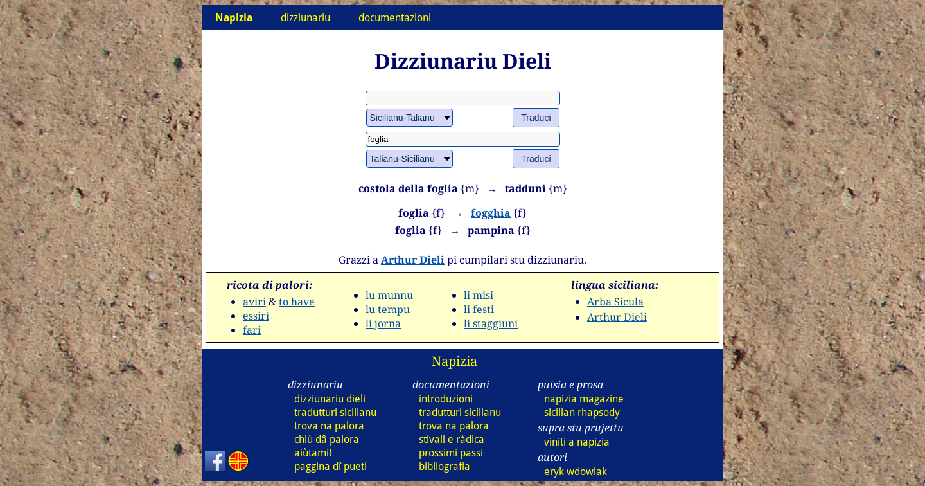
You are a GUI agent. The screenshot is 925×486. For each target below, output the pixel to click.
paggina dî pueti (330, 466)
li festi (479, 309)
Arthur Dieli (413, 260)
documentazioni (394, 18)
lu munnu (389, 295)
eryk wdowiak (575, 471)
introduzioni (446, 399)
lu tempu (388, 309)
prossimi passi (451, 453)
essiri (256, 316)
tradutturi (335, 412)
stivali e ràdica (451, 439)
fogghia (491, 213)
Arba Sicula (615, 301)
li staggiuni (491, 323)
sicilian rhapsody (582, 412)
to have (297, 301)
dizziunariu (305, 18)
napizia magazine (584, 399)
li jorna (383, 323)
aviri (254, 301)
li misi (478, 295)
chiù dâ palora (326, 439)
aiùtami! (312, 453)
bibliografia (444, 466)
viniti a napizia (577, 442)
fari (252, 330)
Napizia (454, 361)
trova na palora (329, 426)
